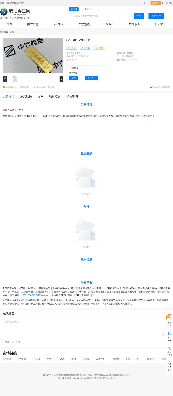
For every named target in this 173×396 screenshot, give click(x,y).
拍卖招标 (85, 24)
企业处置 (59, 24)
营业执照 (62, 378)
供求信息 (32, 24)
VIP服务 (169, 3)
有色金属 (36, 359)
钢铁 (49, 359)
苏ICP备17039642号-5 (104, 378)
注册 (144, 116)
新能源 (86, 359)
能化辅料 (151, 359)
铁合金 (74, 359)
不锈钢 (61, 359)
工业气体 (100, 359)
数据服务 (134, 24)
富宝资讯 (7, 359)
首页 (9, 24)
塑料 (139, 359)
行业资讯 (161, 24)
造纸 (128, 359)
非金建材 (115, 359)
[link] (12, 32)
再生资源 (22, 359)
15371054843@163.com (34, 295)
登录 (144, 3)
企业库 (110, 24)
